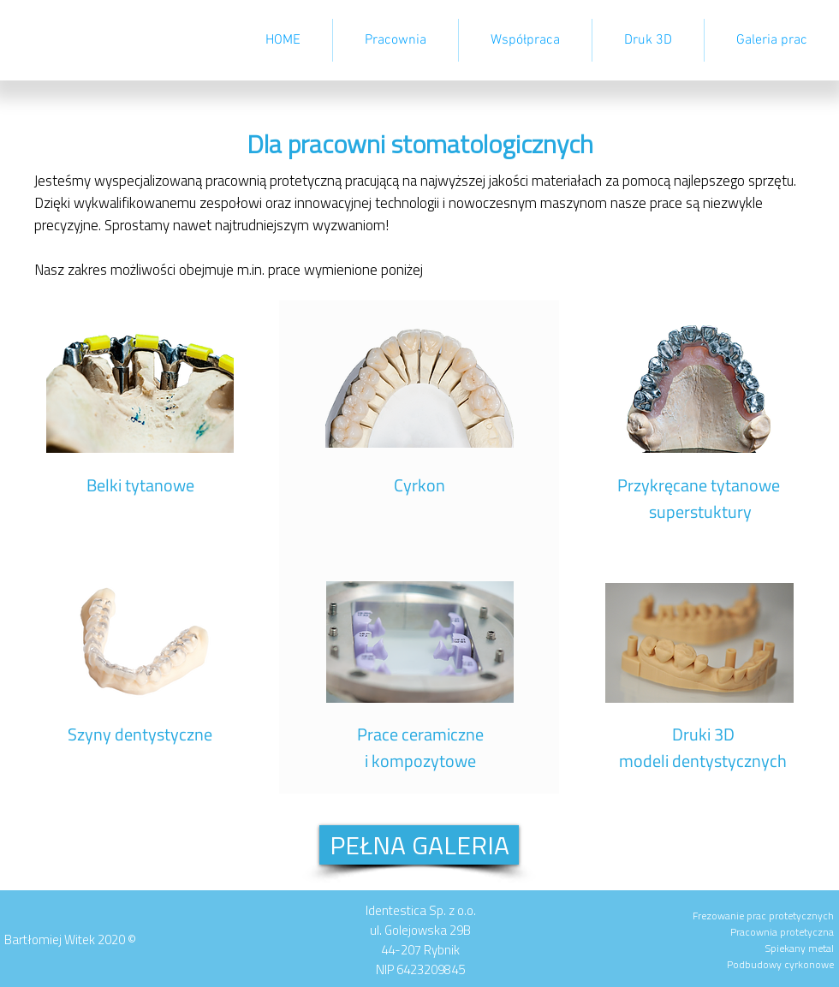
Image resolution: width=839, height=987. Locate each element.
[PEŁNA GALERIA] (419, 845)
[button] (525, 40)
